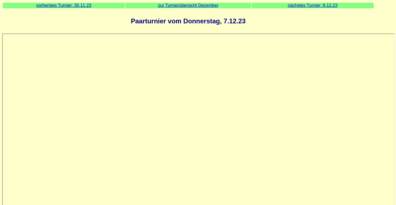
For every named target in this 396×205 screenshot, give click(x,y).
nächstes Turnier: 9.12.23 (313, 5)
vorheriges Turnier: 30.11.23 (63, 5)
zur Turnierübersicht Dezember (188, 5)
